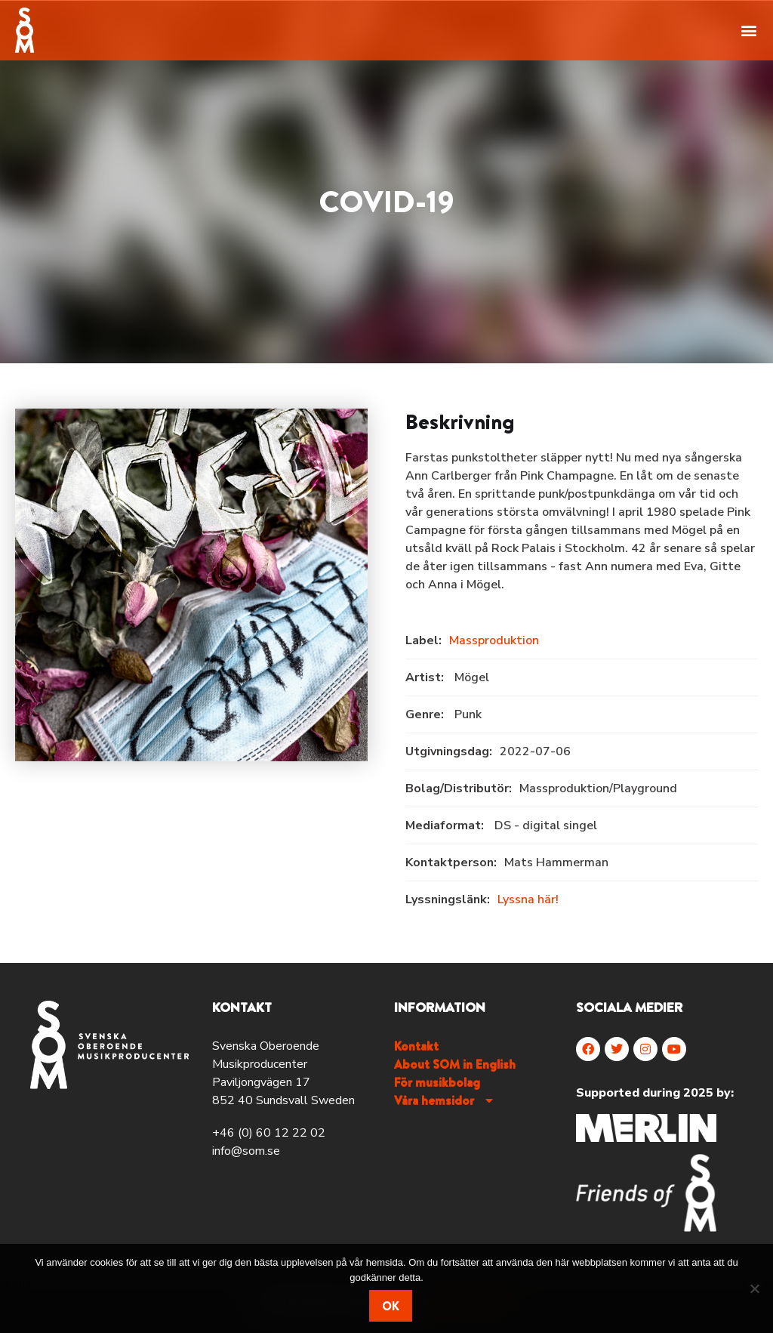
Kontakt (416, 1046)
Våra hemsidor (445, 1100)
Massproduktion (494, 640)
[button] (749, 29)
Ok (390, 1306)
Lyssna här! (528, 899)
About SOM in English (455, 1064)
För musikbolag (437, 1082)
